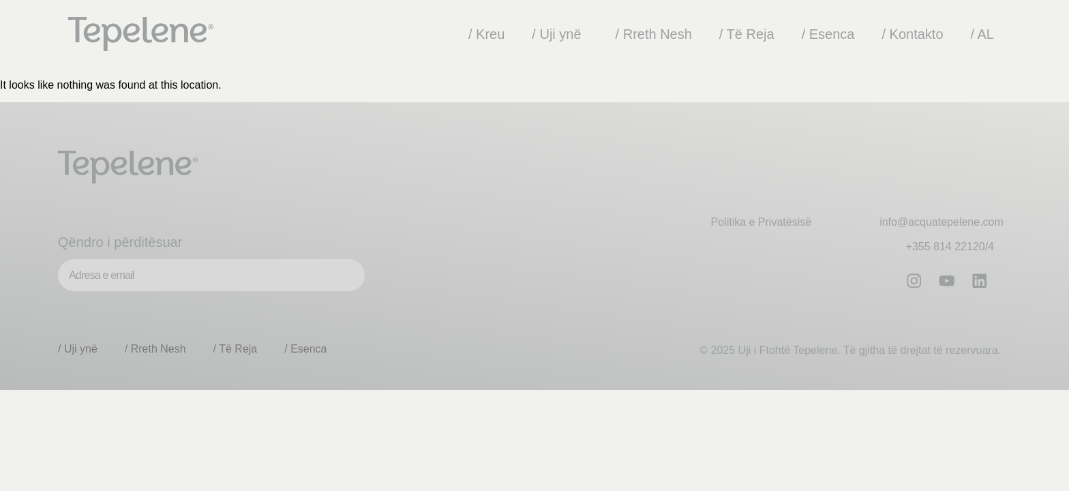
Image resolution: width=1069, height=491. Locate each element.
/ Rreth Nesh (654, 34)
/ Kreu (486, 34)
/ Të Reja (746, 34)
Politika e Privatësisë (761, 222)
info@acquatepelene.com (941, 222)
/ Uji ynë (560, 34)
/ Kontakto (912, 34)
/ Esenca (828, 34)
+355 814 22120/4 (950, 246)
